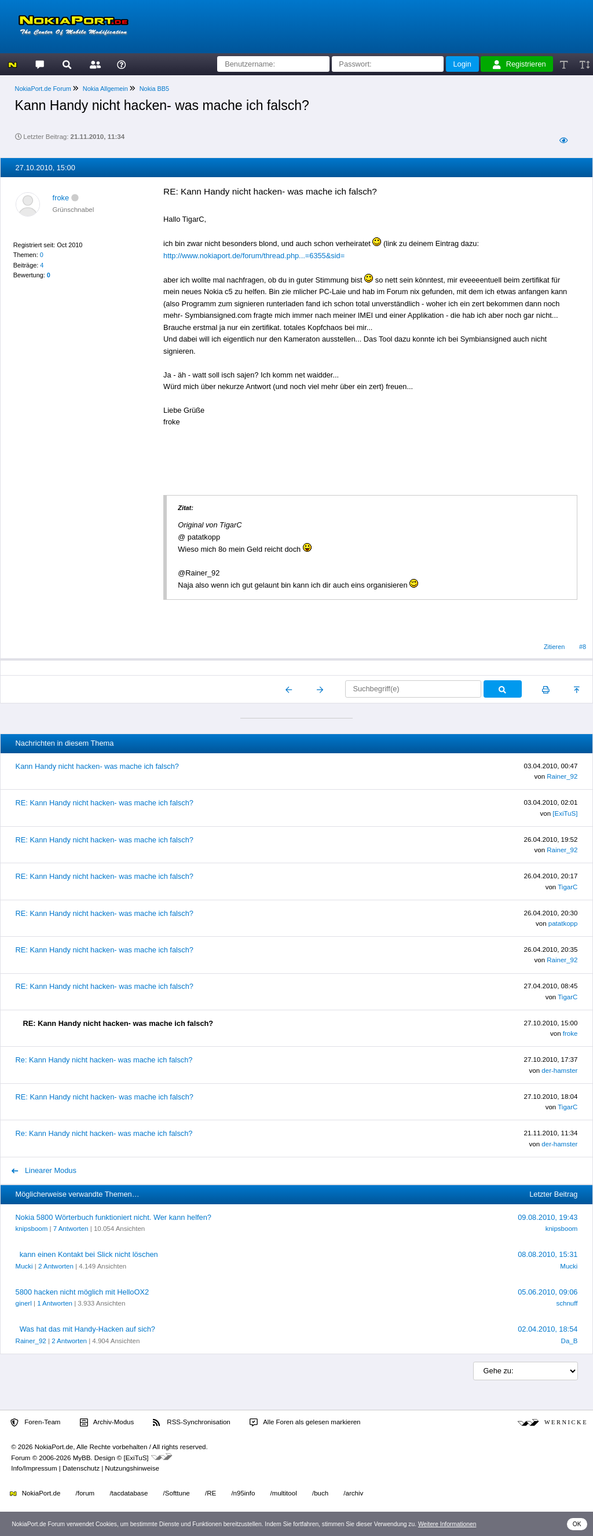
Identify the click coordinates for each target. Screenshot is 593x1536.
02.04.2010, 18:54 (547, 1329)
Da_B (569, 1340)
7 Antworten (71, 1228)
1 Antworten (54, 1303)
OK (577, 1524)
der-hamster (559, 1070)
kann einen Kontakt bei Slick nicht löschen (89, 1254)
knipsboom (32, 1228)
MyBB (82, 1457)
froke (61, 197)
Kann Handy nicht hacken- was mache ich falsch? (97, 766)
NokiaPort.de (35, 1493)
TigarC (567, 887)
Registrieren (519, 64)
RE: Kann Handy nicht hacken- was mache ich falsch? (104, 802)
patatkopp (563, 923)
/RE (210, 1493)
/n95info (243, 1493)
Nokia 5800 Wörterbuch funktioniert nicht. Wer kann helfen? (113, 1217)
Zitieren (554, 646)
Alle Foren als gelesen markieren (305, 1422)
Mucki (24, 1266)
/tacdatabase (128, 1493)
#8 (582, 646)
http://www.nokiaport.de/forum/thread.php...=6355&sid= (254, 255)
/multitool (283, 1493)
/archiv (353, 1493)
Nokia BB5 (154, 88)
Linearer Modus (44, 1170)
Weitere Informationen (447, 1524)
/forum (85, 1493)
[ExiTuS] (564, 813)
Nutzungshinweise (132, 1468)
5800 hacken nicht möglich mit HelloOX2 (82, 1292)
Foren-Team (35, 1422)
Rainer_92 (562, 776)
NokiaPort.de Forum (43, 88)
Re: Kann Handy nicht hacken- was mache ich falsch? (104, 1059)
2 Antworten (56, 1266)
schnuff (566, 1303)
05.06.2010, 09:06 (547, 1292)
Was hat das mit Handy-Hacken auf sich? (87, 1329)
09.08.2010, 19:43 (547, 1217)
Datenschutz (81, 1468)
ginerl (24, 1303)
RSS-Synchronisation (191, 1422)
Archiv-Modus (107, 1422)
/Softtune (176, 1493)
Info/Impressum (34, 1468)
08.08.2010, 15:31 (547, 1254)
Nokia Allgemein (105, 88)
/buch (320, 1493)
